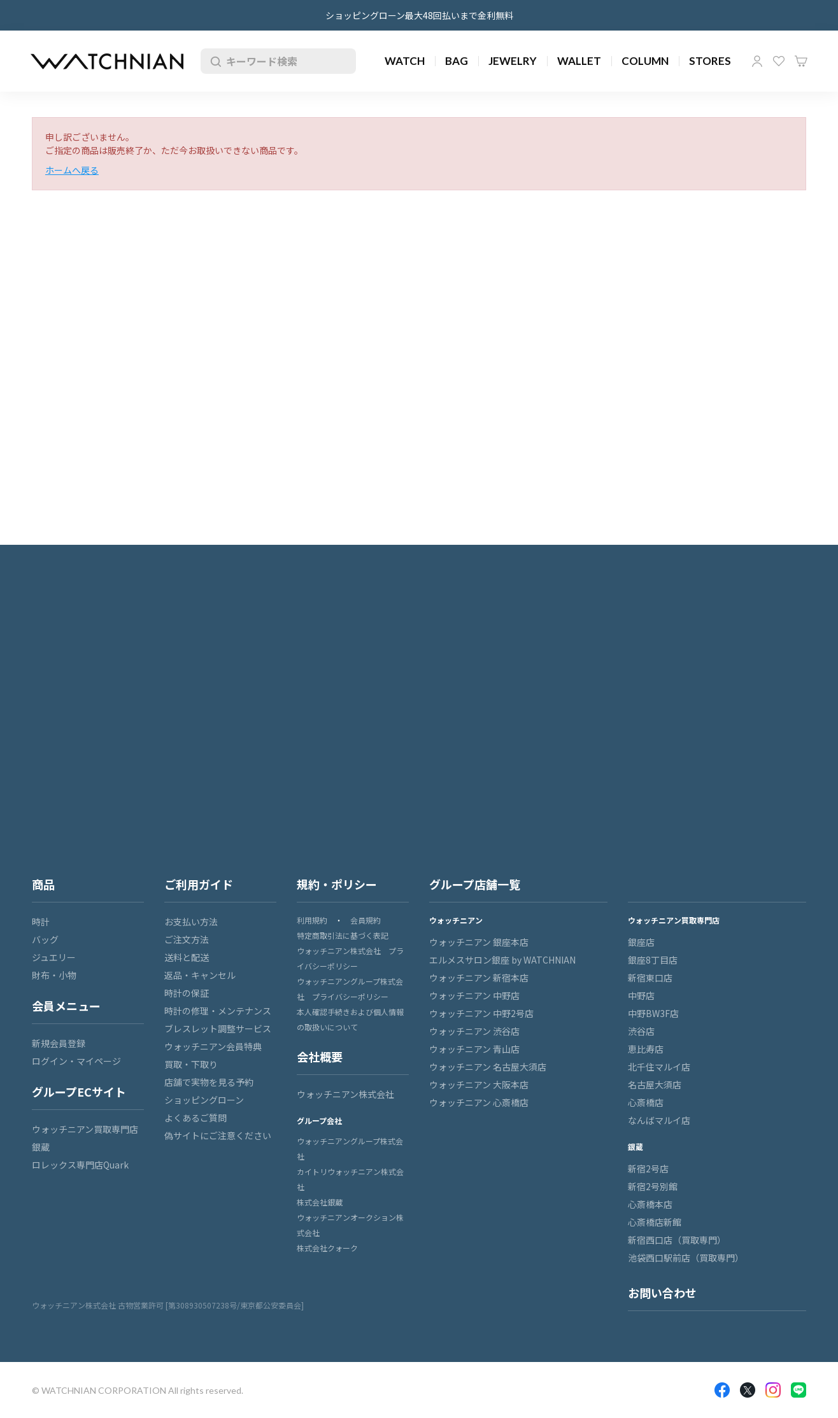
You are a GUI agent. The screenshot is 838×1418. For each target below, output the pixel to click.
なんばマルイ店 (659, 1120)
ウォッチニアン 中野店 (474, 995)
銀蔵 (41, 1147)
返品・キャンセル (200, 975)
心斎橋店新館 (654, 1222)
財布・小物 (54, 975)
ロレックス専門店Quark (80, 1164)
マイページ (757, 61)
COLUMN (645, 60)
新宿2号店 (648, 1168)
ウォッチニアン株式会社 (345, 1094)
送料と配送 (186, 957)
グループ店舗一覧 (474, 884)
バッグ (45, 939)
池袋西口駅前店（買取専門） (686, 1257)
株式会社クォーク (327, 1247)
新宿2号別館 (653, 1186)
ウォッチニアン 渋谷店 (474, 1031)
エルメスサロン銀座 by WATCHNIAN (502, 959)
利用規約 (312, 920)
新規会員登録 (58, 1043)
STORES (710, 60)
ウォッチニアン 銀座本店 (479, 942)
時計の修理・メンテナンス (217, 1010)
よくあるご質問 (195, 1117)
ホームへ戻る (72, 170)
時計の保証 (186, 992)
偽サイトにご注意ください (217, 1135)
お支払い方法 (191, 921)
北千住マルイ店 (659, 1066)
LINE (798, 1390)
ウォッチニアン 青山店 (474, 1048)
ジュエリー (54, 957)
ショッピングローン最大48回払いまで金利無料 (419, 15)
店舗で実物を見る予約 (208, 1082)
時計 (41, 921)
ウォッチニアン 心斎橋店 (479, 1102)
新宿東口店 (650, 977)
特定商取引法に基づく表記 (342, 935)
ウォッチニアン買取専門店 (85, 1129)
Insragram (773, 1390)
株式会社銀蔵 (320, 1202)
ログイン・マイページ (76, 1061)
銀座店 (641, 942)
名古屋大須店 (654, 1084)
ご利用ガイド (198, 884)
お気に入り (779, 61)
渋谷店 (641, 1031)
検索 (213, 61)
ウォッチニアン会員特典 (213, 1046)
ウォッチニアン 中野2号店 (481, 1013)
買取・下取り (191, 1064)
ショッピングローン (204, 1099)
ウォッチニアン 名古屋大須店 (487, 1066)
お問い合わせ (662, 1292)
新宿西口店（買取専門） (677, 1239)
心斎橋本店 (650, 1204)
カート (801, 61)
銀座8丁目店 (653, 959)
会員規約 (365, 920)
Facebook (722, 1390)
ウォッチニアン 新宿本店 (479, 977)
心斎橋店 (646, 1102)
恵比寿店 (646, 1048)
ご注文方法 (186, 939)
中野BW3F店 (653, 1013)
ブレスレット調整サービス (217, 1028)
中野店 (641, 995)
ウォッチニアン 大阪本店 (479, 1084)
